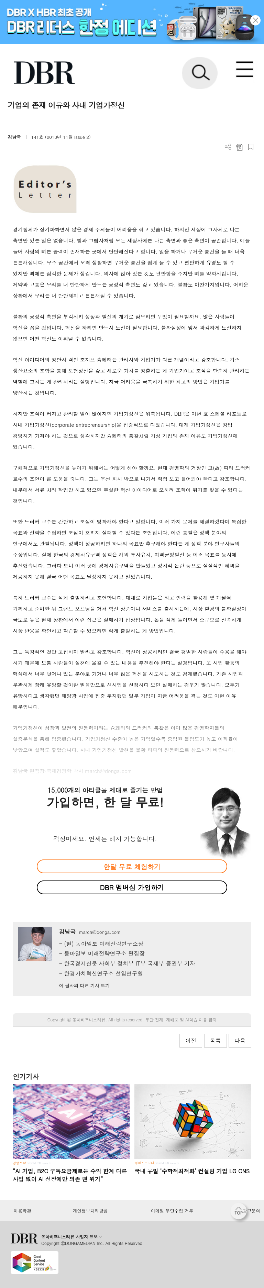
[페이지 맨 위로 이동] (240, 1213)
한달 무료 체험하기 (132, 866)
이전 (190, 1040)
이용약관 (22, 1211)
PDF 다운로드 (239, 147)
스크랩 (250, 147)
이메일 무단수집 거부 (172, 1211)
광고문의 (251, 1211)
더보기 (228, 147)
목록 (215, 1040)
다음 (239, 1040)
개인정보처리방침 (90, 1211)
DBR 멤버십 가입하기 (132, 887)
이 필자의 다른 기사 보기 (84, 985)
